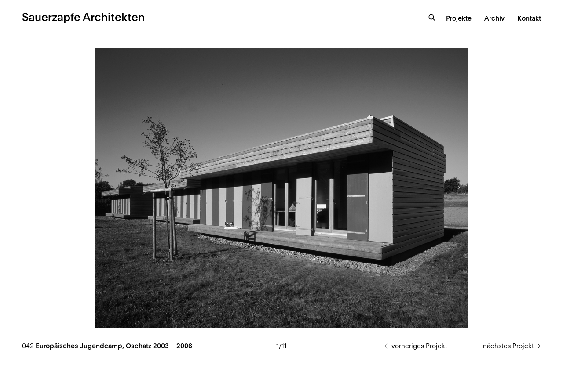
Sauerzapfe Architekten (83, 17)
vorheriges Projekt (419, 346)
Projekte (459, 18)
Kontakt (529, 18)
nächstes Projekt (508, 346)
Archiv (494, 18)
